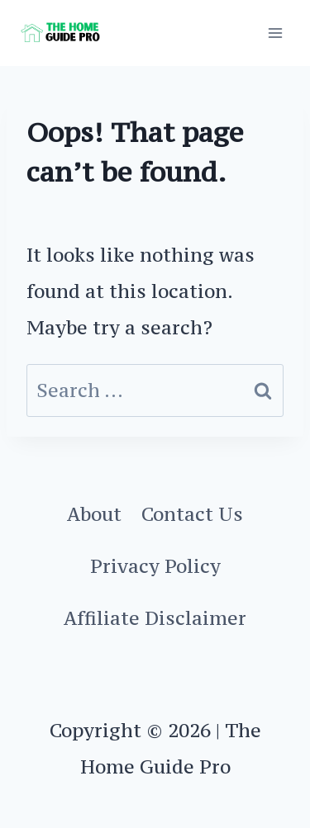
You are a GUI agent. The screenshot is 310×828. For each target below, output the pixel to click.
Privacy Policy (155, 566)
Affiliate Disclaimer (155, 618)
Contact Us (192, 514)
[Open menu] (275, 32)
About (94, 514)
